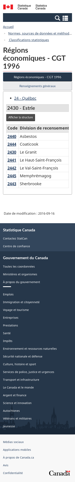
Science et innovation (17, 403)
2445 (11, 175)
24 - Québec (25, 98)
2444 (11, 144)
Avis (5, 465)
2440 (11, 136)
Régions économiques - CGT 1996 (37, 77)
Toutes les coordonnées (19, 266)
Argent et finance (14, 395)
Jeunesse (9, 426)
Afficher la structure (20, 117)
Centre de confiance (16, 246)
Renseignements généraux (37, 86)
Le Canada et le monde (18, 387)
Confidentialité (13, 473)
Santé (7, 333)
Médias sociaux (13, 442)
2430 (11, 152)
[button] (38, 18)
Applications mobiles (17, 450)
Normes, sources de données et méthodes (40, 33)
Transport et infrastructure (21, 380)
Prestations (10, 325)
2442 (11, 168)
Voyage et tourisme (16, 310)
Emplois (8, 294)
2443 (11, 183)
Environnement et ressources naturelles (30, 349)
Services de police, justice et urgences (28, 372)
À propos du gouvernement (21, 282)
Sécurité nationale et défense (22, 356)
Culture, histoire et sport (19, 364)
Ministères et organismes (20, 274)
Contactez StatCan (15, 238)
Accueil (8, 27)
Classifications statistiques (28, 40)
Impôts (7, 341)
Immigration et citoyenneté (21, 302)
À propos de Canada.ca (18, 457)
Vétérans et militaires (17, 418)
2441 (11, 160)
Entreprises (10, 317)
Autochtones (11, 411)
